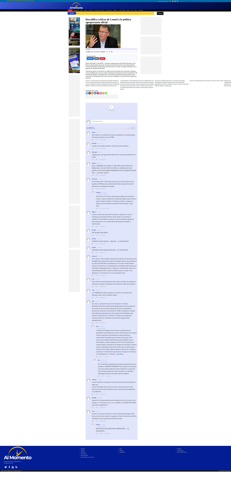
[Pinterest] (98, 93)
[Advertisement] (74, 95)
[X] (89, 93)
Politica (81, 10)
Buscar (161, 13)
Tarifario (135, 10)
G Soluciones (227, 470)
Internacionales (109, 10)
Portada (83, 448)
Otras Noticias (76, 10)
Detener (102, 58)
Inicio (70, 10)
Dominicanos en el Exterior (99, 10)
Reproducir (90, 58)
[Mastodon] (100, 93)
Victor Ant (105, 194)
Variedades (115, 10)
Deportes (86, 10)
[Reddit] (92, 93)
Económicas (91, 10)
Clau (104, 328)
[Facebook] (87, 93)
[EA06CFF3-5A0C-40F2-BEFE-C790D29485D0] (74, 31)
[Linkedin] (95, 93)
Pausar (96, 58)
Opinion (128, 10)
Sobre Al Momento (181, 452)
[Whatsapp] (106, 93)
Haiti (132, 10)
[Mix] (103, 93)
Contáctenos (140, 10)
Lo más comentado (122, 10)
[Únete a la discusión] (114, 121)
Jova (104, 426)
